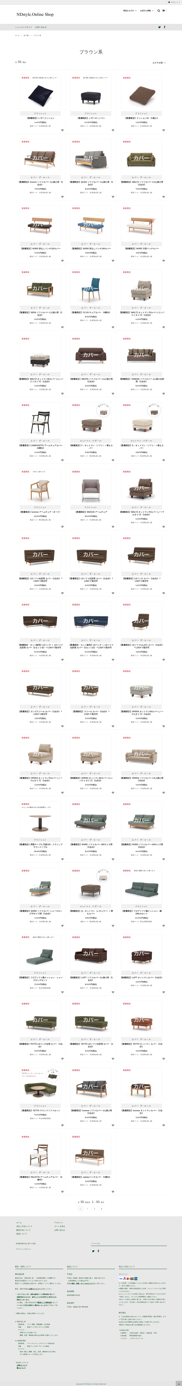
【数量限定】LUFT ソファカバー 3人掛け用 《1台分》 (91, 977)
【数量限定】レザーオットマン (91, 117)
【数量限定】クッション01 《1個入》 (141, 117)
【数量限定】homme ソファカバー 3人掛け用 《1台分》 (91, 1110)
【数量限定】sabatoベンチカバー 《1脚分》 (91, 1176)
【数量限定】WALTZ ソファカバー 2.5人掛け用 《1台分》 (141, 182)
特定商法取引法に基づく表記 (26, 1241)
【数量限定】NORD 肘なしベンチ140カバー (91, 247)
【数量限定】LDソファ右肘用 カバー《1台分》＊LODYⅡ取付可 (40, 578)
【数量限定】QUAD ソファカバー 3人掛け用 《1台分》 (91, 182)
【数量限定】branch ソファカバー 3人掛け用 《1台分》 (40, 182)
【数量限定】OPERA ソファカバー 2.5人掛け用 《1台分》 (141, 778)
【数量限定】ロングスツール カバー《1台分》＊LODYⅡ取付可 (40, 711)
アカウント (174, 2)
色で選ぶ (27, 35)
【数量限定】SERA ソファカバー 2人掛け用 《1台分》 (40, 312)
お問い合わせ (41, 27)
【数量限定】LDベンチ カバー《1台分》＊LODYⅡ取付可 (141, 578)
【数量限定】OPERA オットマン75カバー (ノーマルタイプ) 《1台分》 (40, 778)
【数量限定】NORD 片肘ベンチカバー (141, 247)
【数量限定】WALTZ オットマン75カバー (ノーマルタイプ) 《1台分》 (141, 512)
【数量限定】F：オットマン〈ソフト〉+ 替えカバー (91, 445)
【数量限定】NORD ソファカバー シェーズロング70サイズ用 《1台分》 (40, 911)
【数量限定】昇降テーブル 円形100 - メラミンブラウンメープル (40, 844)
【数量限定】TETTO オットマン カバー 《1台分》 (141, 1044)
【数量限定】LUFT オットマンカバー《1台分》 (141, 976)
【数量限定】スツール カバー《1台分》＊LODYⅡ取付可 (91, 711)
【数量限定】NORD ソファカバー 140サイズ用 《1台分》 (141, 844)
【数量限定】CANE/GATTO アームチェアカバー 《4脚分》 (40, 445)
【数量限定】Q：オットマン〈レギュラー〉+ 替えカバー (91, 911)
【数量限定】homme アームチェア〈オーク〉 (40, 511)
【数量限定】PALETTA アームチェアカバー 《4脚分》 (40, 1177)
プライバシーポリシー (24, 1245)
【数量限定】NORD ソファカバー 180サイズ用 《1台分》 (91, 844)
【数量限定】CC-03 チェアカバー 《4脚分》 (91, 311)
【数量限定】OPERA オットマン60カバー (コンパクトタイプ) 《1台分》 (91, 778)
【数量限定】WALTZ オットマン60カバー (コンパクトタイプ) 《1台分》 (40, 379)
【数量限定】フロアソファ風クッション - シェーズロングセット (40, 977)
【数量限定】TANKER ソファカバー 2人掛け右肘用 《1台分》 (141, 379)
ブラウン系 (37, 35)
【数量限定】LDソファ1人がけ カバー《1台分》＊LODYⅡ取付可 (142, 645)
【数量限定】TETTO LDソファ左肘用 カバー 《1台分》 (91, 1044)
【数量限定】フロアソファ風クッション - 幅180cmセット (141, 911)
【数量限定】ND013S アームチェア (91, 511)
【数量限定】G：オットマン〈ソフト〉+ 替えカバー (141, 445)
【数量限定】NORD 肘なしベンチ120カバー (40, 247)
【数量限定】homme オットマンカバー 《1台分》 (142, 1110)
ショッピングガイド (23, 27)
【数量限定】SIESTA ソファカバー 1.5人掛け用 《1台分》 (91, 379)
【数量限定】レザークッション (40, 117)
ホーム (17, 35)
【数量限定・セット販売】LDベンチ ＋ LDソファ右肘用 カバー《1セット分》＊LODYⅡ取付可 (91, 645)
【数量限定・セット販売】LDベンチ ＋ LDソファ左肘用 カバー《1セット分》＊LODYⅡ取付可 (40, 645)
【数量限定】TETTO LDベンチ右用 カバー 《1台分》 (40, 1044)
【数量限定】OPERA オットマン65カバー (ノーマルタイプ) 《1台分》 (141, 711)
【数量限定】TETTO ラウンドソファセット (40, 1109)
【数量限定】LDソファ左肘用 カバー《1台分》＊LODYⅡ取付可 (91, 578)
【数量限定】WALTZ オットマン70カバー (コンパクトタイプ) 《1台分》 (141, 312)
